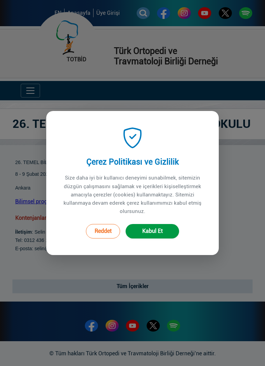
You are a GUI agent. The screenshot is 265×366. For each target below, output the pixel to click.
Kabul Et (152, 225)
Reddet (103, 225)
